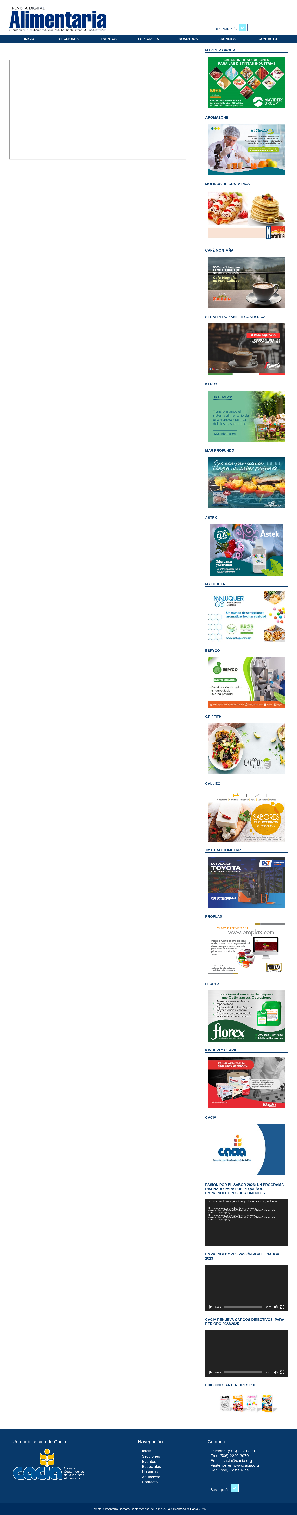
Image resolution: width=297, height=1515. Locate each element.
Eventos (109, 39)
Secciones (69, 39)
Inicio (29, 39)
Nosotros (188, 39)
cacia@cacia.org (237, 1460)
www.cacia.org (246, 1465)
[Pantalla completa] (282, 1307)
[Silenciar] (276, 1307)
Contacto (268, 39)
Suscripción (226, 29)
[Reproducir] (211, 1307)
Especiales (148, 39)
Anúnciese (228, 39)
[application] (246, 1222)
